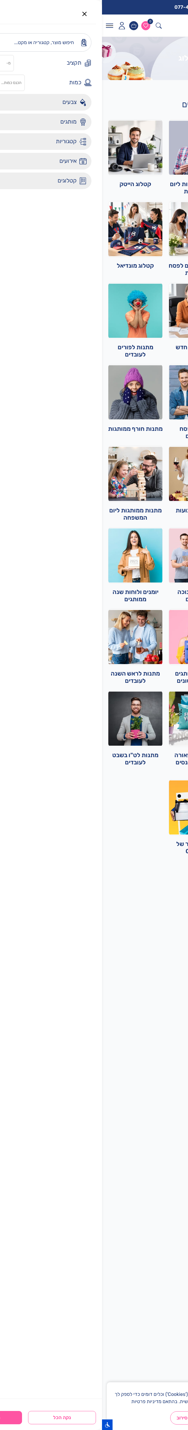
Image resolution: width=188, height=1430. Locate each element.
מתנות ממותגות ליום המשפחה (33, 514)
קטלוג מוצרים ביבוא (155, 592)
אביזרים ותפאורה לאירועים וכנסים (94, 758)
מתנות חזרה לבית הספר (154, 677)
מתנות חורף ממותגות (33, 428)
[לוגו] (167, 25)
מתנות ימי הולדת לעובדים (154, 187)
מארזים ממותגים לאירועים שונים (94, 677)
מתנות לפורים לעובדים (33, 351)
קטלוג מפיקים (154, 265)
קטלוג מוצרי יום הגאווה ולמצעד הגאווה (154, 762)
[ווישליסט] (44, 25)
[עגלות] (31, 25)
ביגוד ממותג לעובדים (155, 510)
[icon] (19, 25)
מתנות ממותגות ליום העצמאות (94, 187)
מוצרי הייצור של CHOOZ (94, 847)
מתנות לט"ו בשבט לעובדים (33, 758)
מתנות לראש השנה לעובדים (33, 677)
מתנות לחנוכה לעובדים (94, 595)
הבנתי (107, 1418)
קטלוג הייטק (33, 184)
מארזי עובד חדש (94, 347)
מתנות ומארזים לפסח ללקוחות (94, 269)
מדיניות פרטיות (44, 1401)
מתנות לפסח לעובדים (94, 432)
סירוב (80, 1418)
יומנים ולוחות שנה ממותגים (33, 595)
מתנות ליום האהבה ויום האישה (154, 847)
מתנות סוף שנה (155, 428)
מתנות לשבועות (94, 510)
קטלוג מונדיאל (33, 265)
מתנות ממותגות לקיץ (155, 347)
